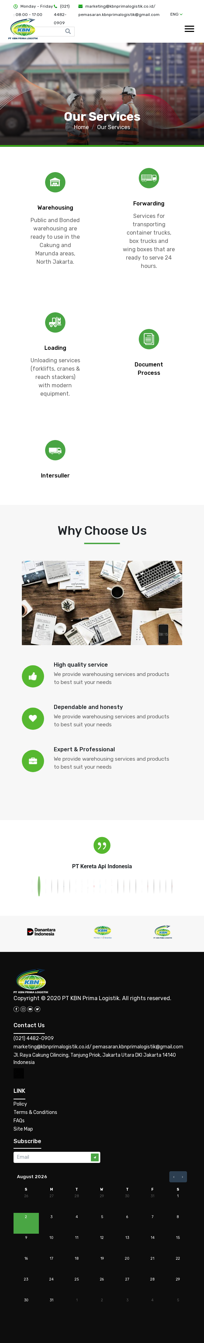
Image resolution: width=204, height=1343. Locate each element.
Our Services (113, 127)
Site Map (23, 1129)
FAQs (19, 1121)
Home (81, 127)
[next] (182, 1176)
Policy (20, 1104)
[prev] (173, 1176)
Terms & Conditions (35, 1112)
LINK (19, 1091)
